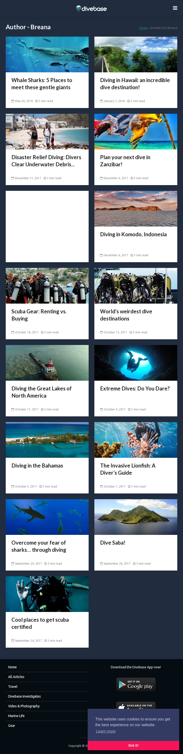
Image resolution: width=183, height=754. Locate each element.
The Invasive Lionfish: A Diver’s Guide (128, 469)
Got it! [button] (133, 745)
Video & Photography (24, 706)
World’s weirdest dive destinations (126, 315)
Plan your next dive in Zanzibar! (125, 161)
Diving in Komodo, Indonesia (133, 234)
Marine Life (16, 716)
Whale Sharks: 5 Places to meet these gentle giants (41, 83)
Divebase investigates (24, 696)
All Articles (16, 677)
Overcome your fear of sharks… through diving (38, 546)
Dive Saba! (112, 542)
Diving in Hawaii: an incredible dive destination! (135, 83)
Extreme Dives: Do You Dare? (135, 388)
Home (143, 28)
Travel (12, 687)
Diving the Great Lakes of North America (41, 392)
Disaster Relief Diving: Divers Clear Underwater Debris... (46, 161)
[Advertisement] (47, 220)
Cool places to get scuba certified (40, 623)
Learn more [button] (106, 731)
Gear (11, 726)
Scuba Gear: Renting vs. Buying (39, 315)
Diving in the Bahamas (37, 465)
